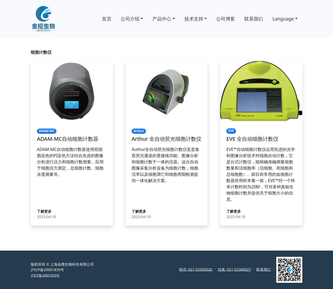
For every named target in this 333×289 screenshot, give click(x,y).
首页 (106, 19)
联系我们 (253, 19)
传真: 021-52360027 (234, 269)
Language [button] (283, 19)
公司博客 (225, 19)
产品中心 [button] (161, 19)
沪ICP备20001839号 (45, 275)
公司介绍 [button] (130, 19)
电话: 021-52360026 (195, 269)
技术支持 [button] (193, 19)
